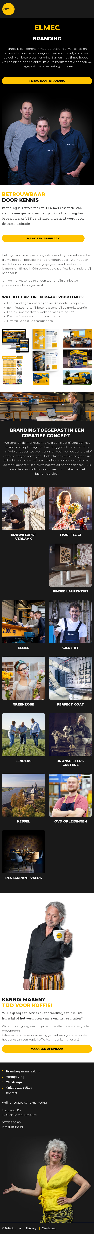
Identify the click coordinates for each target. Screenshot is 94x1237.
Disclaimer (49, 1228)
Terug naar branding (47, 80)
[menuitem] (23, 1071)
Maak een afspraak (43, 238)
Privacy (31, 1228)
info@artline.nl (12, 1126)
